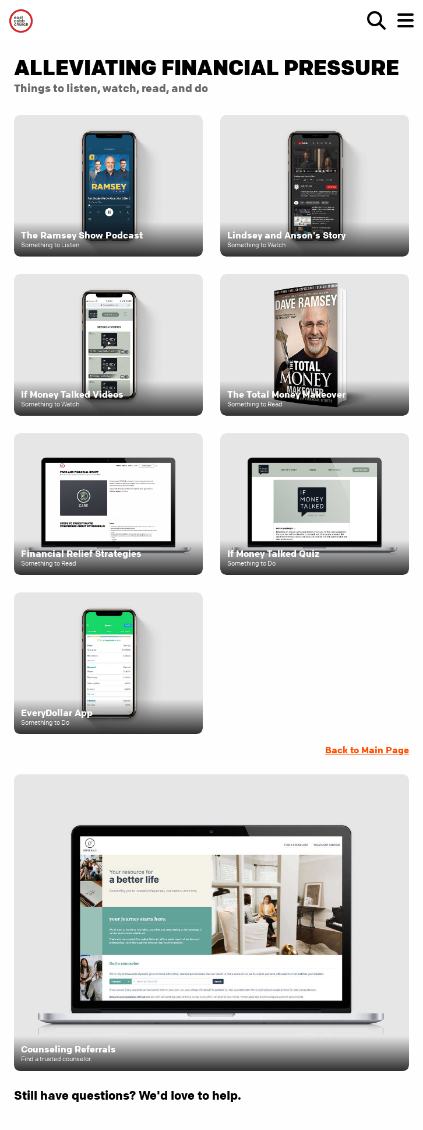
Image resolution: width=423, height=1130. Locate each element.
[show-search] (372, 20)
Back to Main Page (367, 750)
